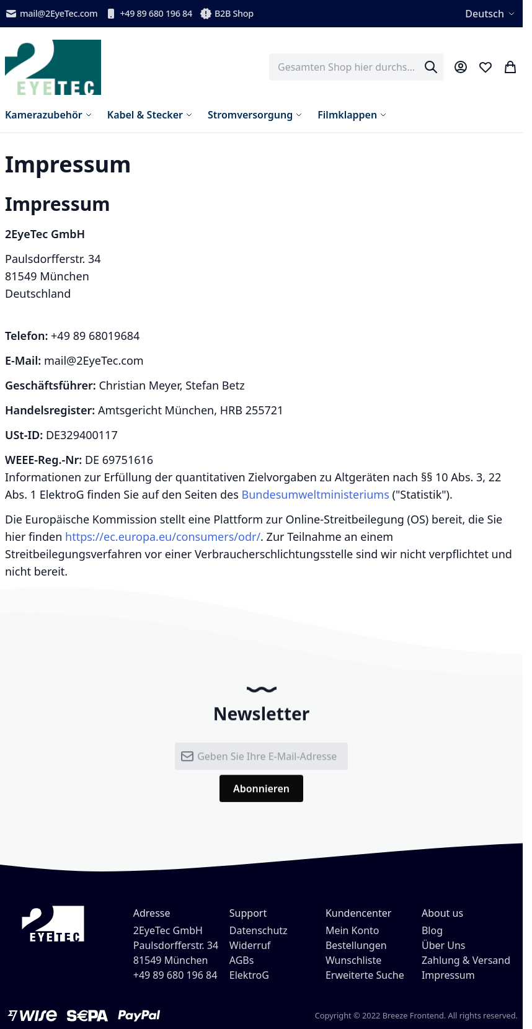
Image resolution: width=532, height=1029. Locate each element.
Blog (432, 930)
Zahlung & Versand (466, 960)
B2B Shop (227, 13)
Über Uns (444, 945)
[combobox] (356, 67)
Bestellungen (356, 945)
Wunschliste (353, 960)
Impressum (448, 975)
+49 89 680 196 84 (148, 13)
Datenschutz (258, 930)
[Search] (430, 67)
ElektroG (249, 975)
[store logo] (53, 67)
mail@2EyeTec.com (51, 13)
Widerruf (249, 945)
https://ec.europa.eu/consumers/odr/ (162, 536)
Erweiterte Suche (365, 975)
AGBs (241, 960)
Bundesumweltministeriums (315, 494)
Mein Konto (352, 930)
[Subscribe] (261, 795)
